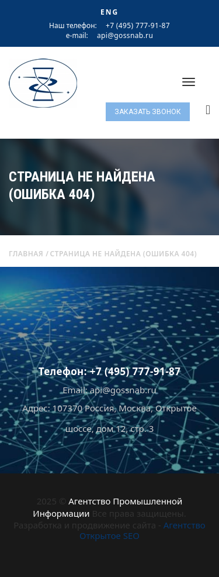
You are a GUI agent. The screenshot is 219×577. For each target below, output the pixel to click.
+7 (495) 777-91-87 (138, 25)
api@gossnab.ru (125, 35)
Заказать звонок (147, 112)
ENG (109, 12)
